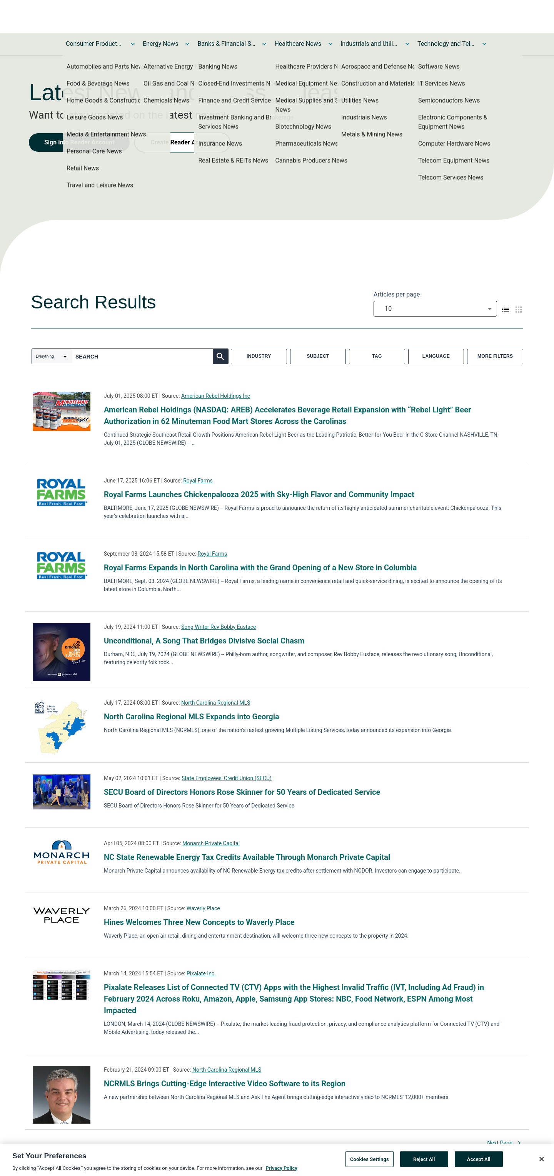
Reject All (424, 1162)
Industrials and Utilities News (369, 43)
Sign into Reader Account (79, 142)
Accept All (479, 1162)
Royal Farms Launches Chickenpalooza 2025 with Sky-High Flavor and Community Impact (259, 494)
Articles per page (397, 294)
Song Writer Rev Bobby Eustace (218, 627)
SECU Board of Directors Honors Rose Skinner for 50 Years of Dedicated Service (242, 792)
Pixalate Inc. (201, 973)
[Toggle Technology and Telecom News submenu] (484, 44)
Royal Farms (198, 480)
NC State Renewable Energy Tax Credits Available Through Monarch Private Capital (247, 857)
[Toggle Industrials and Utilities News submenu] (407, 44)
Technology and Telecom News (446, 43)
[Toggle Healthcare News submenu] (330, 44)
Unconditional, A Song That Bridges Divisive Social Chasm (204, 640)
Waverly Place (203, 908)
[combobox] (435, 309)
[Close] (541, 1162)
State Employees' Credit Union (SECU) (227, 778)
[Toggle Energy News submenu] (187, 44)
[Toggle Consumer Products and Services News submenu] (133, 44)
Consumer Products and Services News (94, 43)
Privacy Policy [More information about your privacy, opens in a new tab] (281, 1171)
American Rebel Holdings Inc (215, 396)
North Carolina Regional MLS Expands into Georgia (191, 716)
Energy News (160, 43)
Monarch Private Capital (211, 843)
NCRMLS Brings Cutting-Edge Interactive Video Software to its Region (224, 1083)
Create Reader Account (182, 142)
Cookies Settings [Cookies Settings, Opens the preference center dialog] (369, 1162)
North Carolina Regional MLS (215, 703)
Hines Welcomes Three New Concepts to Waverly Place (199, 922)
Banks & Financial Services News (226, 43)
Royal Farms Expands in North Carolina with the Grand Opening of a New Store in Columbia (260, 567)
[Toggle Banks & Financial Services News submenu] (264, 44)
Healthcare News (297, 43)
